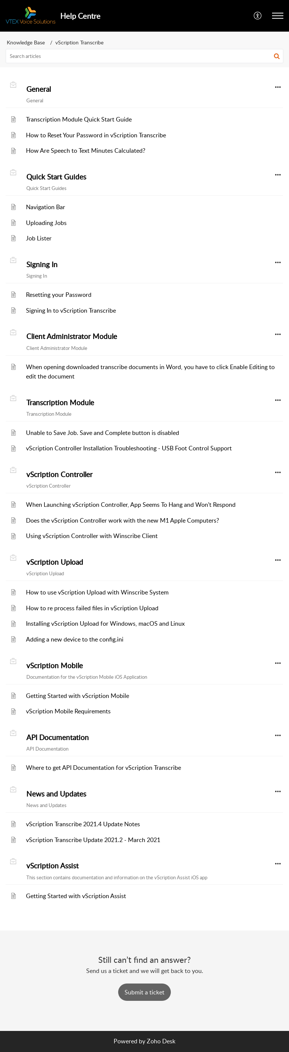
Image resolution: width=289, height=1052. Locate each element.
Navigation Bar (45, 207)
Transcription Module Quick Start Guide (79, 119)
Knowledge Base (26, 42)
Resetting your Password (58, 294)
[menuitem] (257, 15)
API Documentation (57, 737)
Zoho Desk (161, 1041)
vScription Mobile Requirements (68, 711)
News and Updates (56, 794)
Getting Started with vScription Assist (76, 896)
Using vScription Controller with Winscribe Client (92, 536)
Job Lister (39, 238)
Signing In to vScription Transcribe (71, 310)
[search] (144, 56)
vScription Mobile (54, 665)
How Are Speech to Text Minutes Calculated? (85, 150)
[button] (257, 15)
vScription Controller (59, 474)
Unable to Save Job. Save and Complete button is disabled (102, 433)
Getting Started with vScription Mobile (77, 696)
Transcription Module (60, 402)
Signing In (42, 264)
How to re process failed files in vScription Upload (92, 608)
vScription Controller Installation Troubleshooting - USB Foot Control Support (129, 448)
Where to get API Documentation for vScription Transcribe (103, 767)
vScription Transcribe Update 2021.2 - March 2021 (93, 840)
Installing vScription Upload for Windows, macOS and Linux (105, 623)
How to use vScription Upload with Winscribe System (97, 592)
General (38, 89)
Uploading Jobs (46, 223)
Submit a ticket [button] (144, 992)
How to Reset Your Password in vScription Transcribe (96, 135)
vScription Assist (52, 866)
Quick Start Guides (56, 177)
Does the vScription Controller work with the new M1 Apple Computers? (122, 520)
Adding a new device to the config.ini (74, 639)
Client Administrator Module (71, 336)
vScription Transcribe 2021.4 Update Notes (83, 824)
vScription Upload (54, 562)
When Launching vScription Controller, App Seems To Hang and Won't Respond (131, 504)
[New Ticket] (144, 992)
